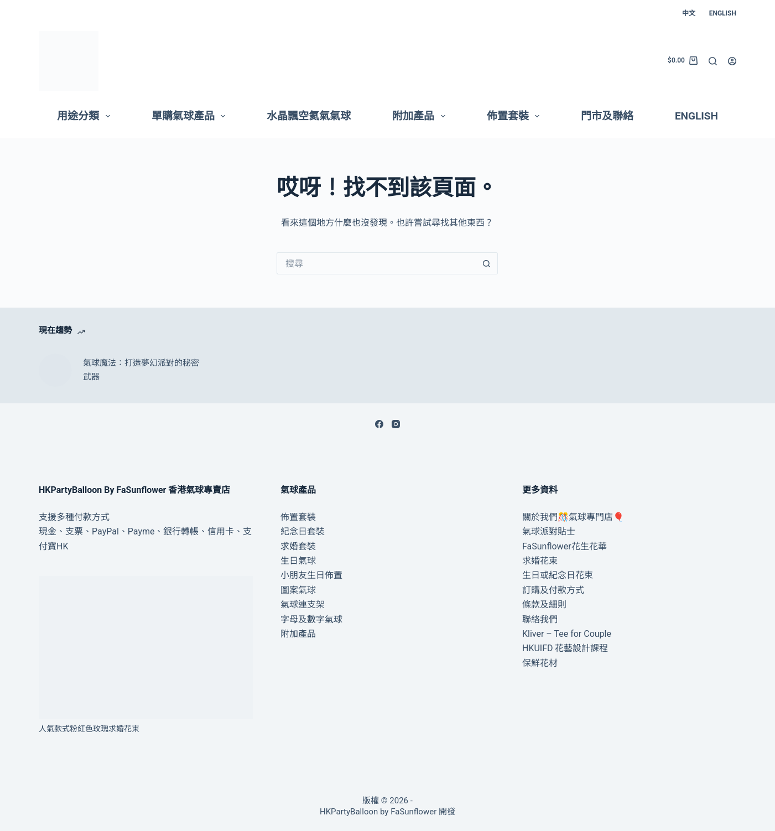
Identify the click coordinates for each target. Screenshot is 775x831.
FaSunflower (413, 812)
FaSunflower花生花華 (564, 546)
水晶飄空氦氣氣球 (309, 116)
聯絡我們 (540, 619)
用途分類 (86, 116)
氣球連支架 (302, 604)
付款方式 (92, 517)
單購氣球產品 (191, 116)
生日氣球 (298, 560)
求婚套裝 (298, 546)
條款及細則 (544, 604)
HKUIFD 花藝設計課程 (565, 648)
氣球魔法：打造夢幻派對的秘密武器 (141, 370)
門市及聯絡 (607, 116)
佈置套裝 (515, 116)
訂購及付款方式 (553, 590)
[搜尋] (713, 61)
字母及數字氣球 (311, 619)
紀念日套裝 (302, 531)
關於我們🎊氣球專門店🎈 (573, 517)
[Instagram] (396, 424)
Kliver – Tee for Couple (566, 634)
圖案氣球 (298, 590)
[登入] (732, 61)
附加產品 (421, 116)
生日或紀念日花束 (557, 575)
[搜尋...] (376, 263)
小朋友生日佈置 (311, 575)
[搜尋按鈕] (487, 263)
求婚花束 (540, 560)
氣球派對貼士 (548, 531)
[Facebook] (379, 424)
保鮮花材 (540, 663)
